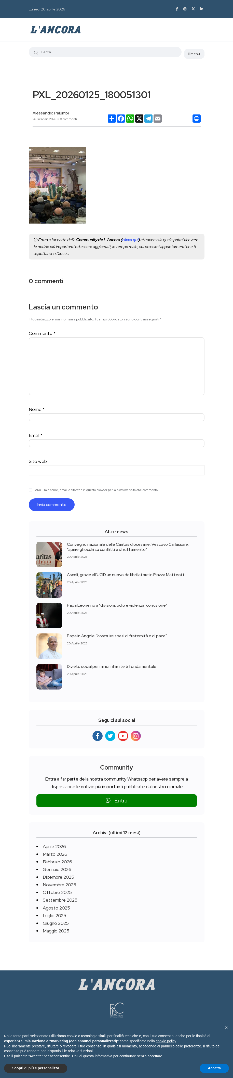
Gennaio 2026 (57, 869)
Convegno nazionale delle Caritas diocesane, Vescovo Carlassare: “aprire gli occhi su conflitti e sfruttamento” (128, 546)
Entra (116, 800)
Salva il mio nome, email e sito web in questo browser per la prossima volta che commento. (96, 490)
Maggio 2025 (56, 931)
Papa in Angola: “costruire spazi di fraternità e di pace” (117, 636)
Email (36, 435)
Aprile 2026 (54, 846)
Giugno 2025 (56, 923)
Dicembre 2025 (58, 877)
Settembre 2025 (60, 900)
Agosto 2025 (56, 908)
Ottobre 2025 (57, 892)
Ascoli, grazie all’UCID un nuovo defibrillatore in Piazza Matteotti (126, 574)
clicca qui (130, 239)
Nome (37, 409)
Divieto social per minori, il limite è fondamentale (111, 666)
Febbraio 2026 (57, 862)
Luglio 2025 (54, 915)
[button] (226, 1027)
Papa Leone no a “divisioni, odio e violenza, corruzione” (117, 605)
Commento (42, 333)
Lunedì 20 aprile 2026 (47, 9)
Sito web (38, 461)
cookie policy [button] (166, 1041)
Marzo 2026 (55, 854)
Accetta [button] (214, 1068)
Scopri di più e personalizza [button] (35, 1068)
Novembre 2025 (59, 885)
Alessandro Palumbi (51, 113)
